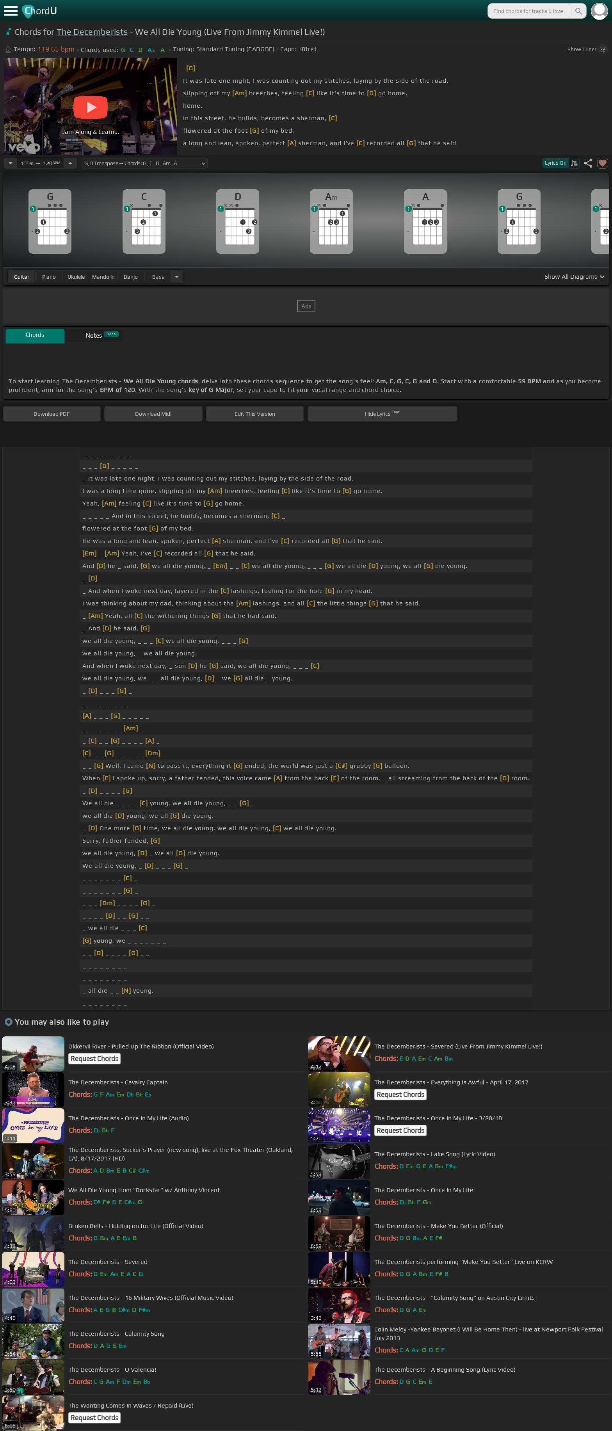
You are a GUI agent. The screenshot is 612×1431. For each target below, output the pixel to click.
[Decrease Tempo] (10, 163)
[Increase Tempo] (70, 163)
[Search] (578, 11)
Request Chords (94, 1059)
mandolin (103, 277)
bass (158, 277)
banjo (131, 277)
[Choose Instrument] (177, 277)
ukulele (76, 277)
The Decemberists (92, 32)
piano (49, 277)
